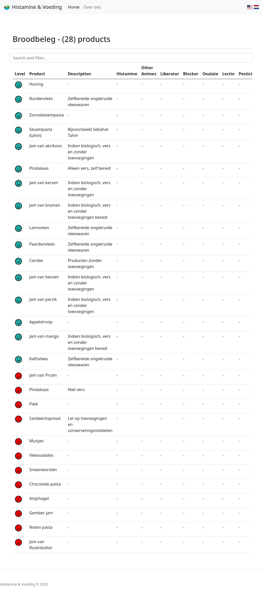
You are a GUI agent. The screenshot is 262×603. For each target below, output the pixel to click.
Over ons (92, 7)
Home (74, 7)
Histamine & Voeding (32, 7)
